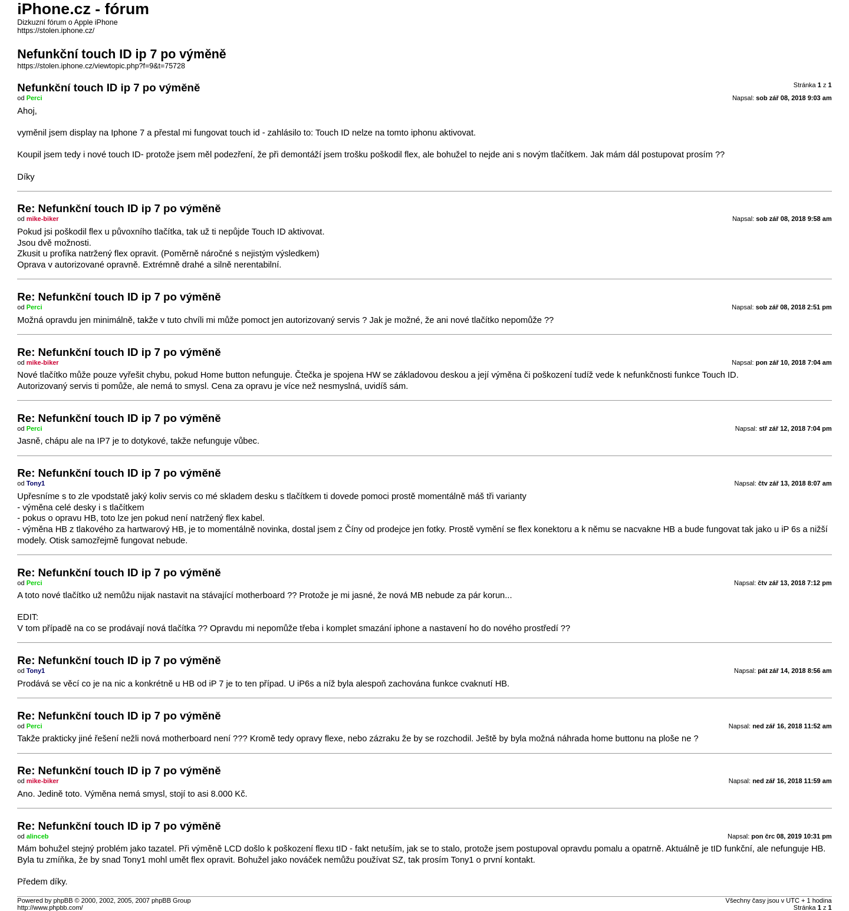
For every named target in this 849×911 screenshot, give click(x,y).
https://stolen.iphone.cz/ (55, 31)
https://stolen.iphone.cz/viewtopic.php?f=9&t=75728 (101, 66)
